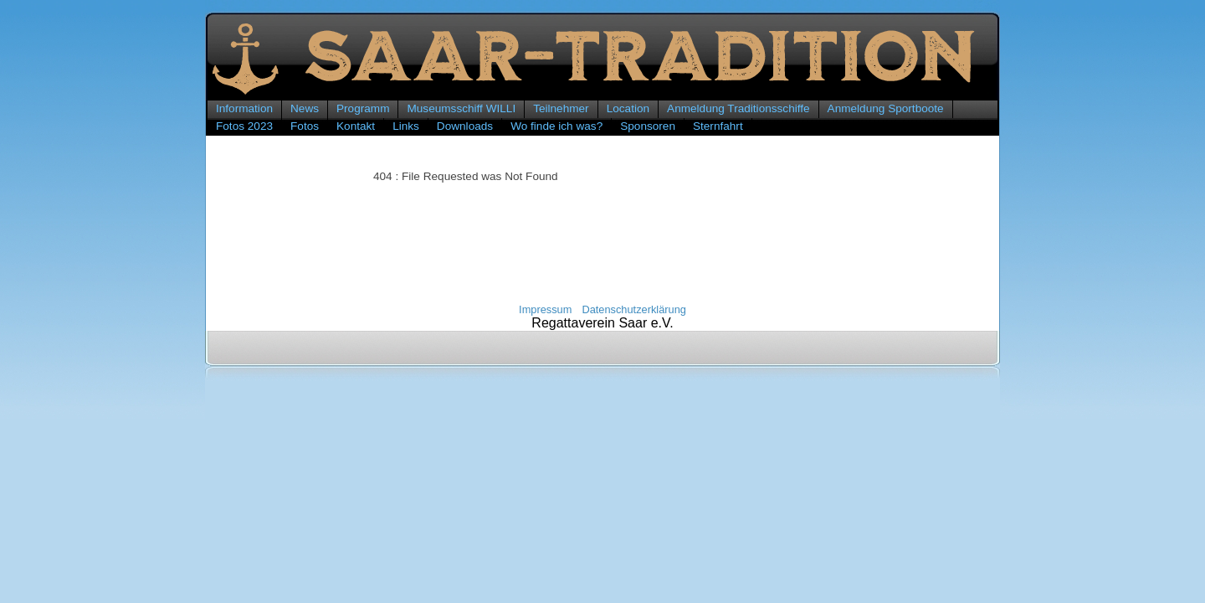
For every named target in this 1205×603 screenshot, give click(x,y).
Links (405, 126)
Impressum (545, 309)
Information (244, 108)
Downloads (465, 126)
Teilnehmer (561, 108)
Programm (362, 108)
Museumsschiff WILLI (461, 108)
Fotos (304, 126)
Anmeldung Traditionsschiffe (738, 108)
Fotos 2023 (244, 126)
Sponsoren (647, 126)
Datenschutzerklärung (633, 309)
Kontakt (355, 126)
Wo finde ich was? (556, 126)
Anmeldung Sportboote (886, 108)
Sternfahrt (718, 126)
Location (628, 108)
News (304, 108)
